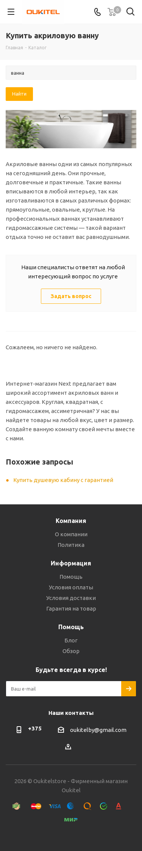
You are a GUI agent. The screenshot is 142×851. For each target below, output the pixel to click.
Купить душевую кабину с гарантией (63, 480)
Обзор (71, 651)
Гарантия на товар (71, 608)
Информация (71, 563)
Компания (71, 520)
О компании (71, 534)
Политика (71, 545)
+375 (35, 728)
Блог (71, 640)
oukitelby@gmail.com (98, 730)
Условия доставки (71, 598)
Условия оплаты (71, 587)
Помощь (71, 576)
